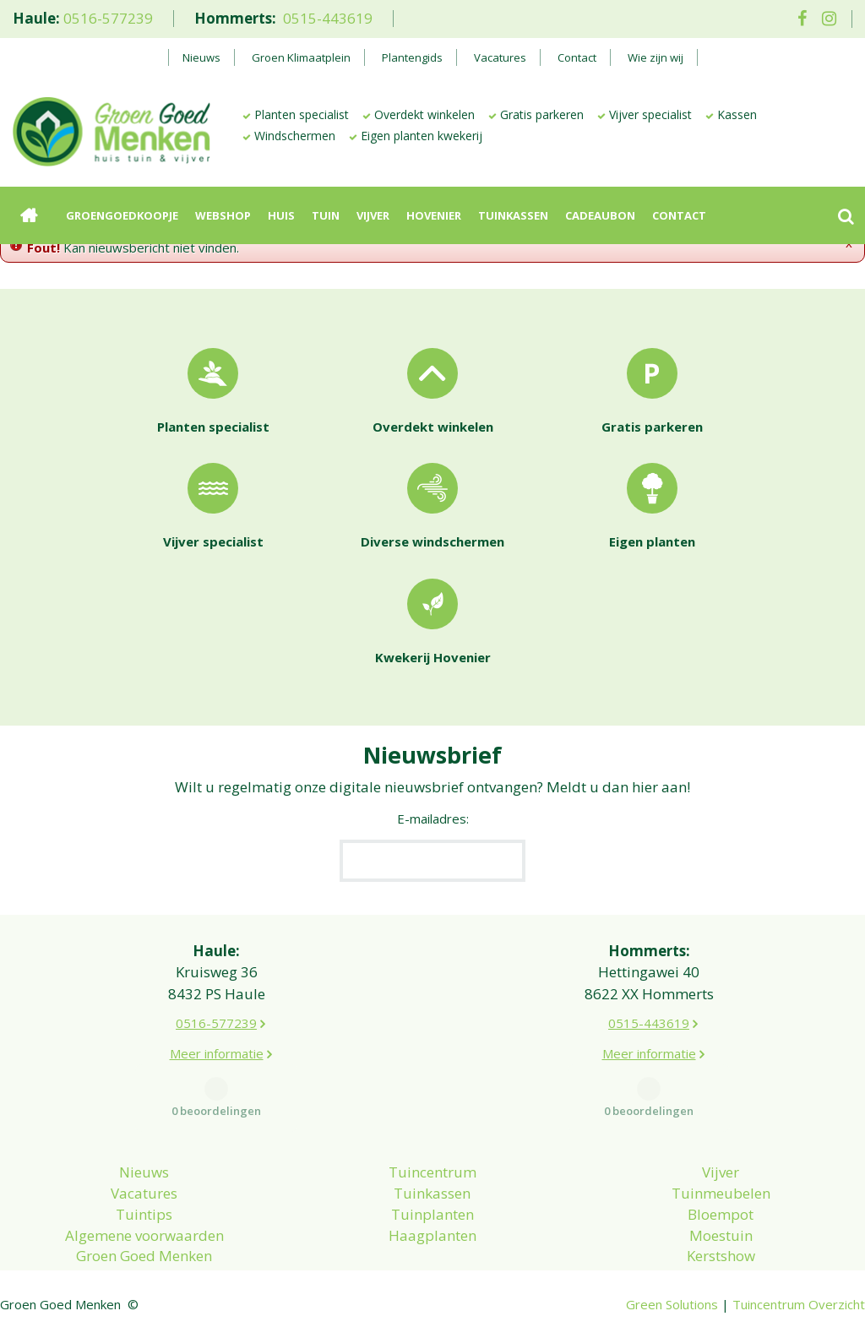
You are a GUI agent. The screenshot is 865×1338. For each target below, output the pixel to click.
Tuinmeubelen (721, 1193)
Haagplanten (432, 1235)
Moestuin (721, 1235)
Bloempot (720, 1214)
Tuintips (144, 1214)
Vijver (720, 1172)
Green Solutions (672, 1304)
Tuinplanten (432, 1214)
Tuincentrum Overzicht (798, 1304)
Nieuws (144, 1172)
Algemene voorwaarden (144, 1235)
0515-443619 (328, 18)
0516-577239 (108, 18)
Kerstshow (721, 1255)
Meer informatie (217, 1053)
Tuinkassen (432, 1193)
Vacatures (144, 1193)
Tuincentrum (432, 1172)
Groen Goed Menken (144, 1255)
